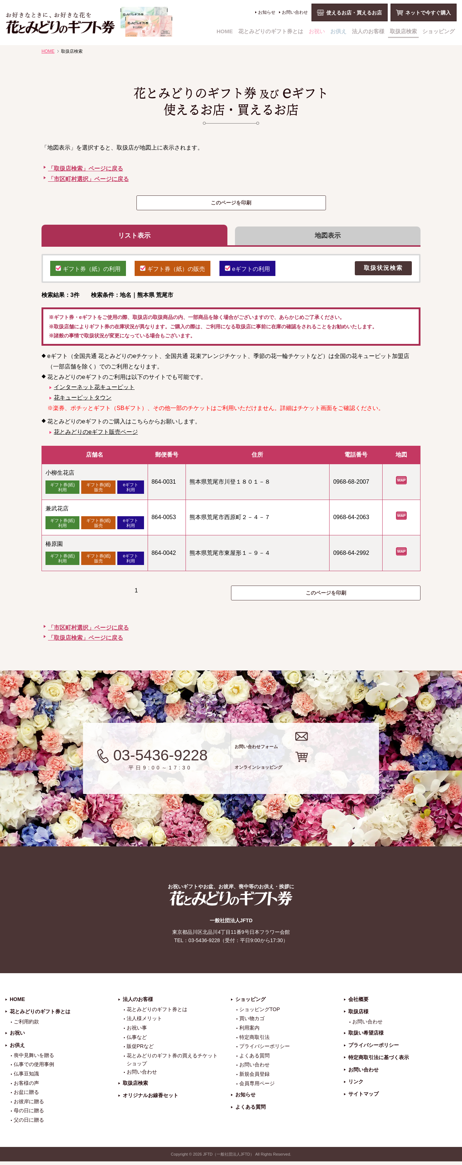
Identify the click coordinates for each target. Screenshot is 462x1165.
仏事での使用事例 (34, 1068)
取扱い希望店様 (366, 1037)
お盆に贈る (26, 1096)
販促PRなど (140, 1050)
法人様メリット (144, 1022)
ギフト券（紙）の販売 (172, 271)
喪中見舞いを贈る (34, 1059)
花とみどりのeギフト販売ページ (96, 435)
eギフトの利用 (247, 271)
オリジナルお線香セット (150, 1099)
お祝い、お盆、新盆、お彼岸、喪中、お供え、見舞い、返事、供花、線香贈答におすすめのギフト (89, 22)
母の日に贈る (29, 1114)
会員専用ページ (257, 1087)
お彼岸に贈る (29, 1105)
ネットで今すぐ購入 (428, 13)
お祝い (317, 31)
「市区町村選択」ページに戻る (88, 179)
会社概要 (358, 1003)
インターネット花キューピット (94, 391)
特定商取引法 (254, 1041)
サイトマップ (363, 1098)
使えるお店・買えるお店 (354, 13)
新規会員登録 (254, 1078)
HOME (225, 31)
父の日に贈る (29, 1124)
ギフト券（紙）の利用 (88, 271)
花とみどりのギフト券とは (270, 31)
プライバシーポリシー (264, 1050)
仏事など (137, 1041)
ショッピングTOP (259, 1013)
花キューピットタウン (83, 401)
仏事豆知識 (26, 1077)
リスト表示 (134, 237)
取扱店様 (358, 1015)
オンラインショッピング (315, 776)
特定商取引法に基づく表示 (378, 1061)
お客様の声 (26, 1087)
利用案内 (249, 1032)
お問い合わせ (295, 12)
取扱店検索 (403, 31)
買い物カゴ (252, 1022)
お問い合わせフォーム (309, 747)
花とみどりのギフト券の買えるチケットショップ (172, 1063)
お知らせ (266, 12)
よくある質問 (254, 1059)
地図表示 (327, 237)
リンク (355, 1085)
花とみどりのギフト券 (231, 902)
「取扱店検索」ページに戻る (85, 168)
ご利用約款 (26, 1025)
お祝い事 (137, 1032)
